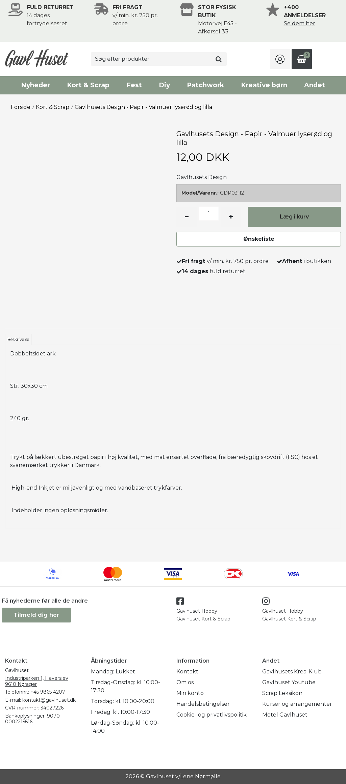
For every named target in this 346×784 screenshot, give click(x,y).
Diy (164, 85)
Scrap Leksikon (282, 693)
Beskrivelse (18, 339)
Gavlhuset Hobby (196, 611)
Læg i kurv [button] (294, 216)
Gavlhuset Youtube (289, 682)
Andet (314, 85)
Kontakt (187, 671)
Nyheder (35, 85)
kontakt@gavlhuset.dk (49, 700)
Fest (134, 85)
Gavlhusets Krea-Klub (292, 671)
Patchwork (205, 85)
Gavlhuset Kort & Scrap (203, 619)
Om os (185, 682)
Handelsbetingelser (203, 704)
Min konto (190, 693)
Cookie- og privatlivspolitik (211, 715)
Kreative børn (264, 85)
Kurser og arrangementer (297, 704)
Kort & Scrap (88, 85)
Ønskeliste (258, 239)
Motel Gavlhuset (284, 715)
